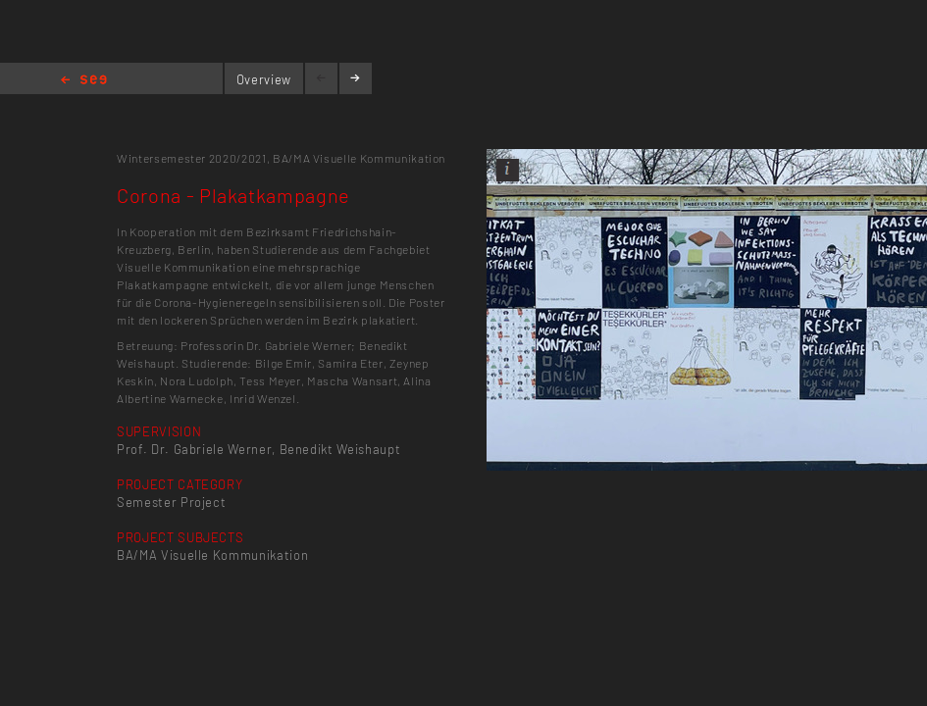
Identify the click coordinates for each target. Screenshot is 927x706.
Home (84, 81)
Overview (263, 79)
